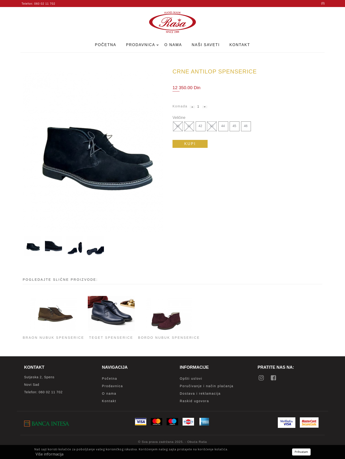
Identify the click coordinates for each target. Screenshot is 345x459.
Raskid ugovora (194, 401)
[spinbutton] (198, 106)
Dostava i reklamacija (200, 393)
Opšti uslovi (191, 378)
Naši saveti (206, 45)
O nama (173, 45)
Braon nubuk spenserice (53, 337)
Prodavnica (141, 45)
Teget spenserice (111, 337)
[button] (192, 107)
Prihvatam (301, 452)
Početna (105, 45)
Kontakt (239, 45)
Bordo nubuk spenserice (169, 337)
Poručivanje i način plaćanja (207, 386)
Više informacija (49, 454)
